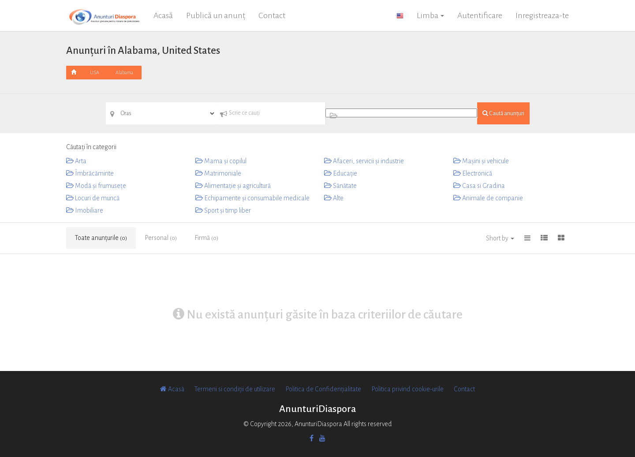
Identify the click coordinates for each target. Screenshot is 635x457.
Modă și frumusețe (96, 185)
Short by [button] (500, 238)
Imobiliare (84, 210)
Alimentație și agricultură (233, 185)
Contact (271, 15)
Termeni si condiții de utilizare (234, 389)
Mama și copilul (221, 161)
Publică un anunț (215, 15)
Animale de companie (488, 198)
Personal (161, 237)
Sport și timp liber (223, 210)
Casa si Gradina (479, 185)
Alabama (124, 72)
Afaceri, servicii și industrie (364, 161)
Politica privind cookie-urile (407, 389)
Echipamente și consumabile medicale (252, 198)
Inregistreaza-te (542, 15)
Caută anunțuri (503, 113)
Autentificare (479, 15)
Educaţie (340, 173)
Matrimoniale (218, 173)
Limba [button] (430, 15)
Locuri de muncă (93, 198)
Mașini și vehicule (481, 161)
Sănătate (340, 185)
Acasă (163, 15)
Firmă (206, 237)
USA (94, 72)
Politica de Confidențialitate (323, 389)
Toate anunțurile (101, 237)
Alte (334, 198)
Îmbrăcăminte (90, 173)
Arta (76, 161)
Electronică (472, 173)
